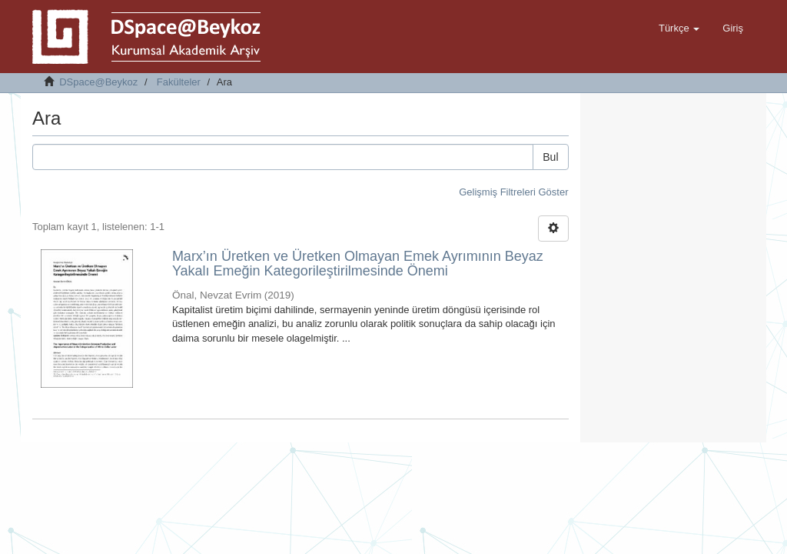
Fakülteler (179, 82)
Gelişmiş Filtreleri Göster (513, 192)
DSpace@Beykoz (98, 82)
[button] (679, 28)
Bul (550, 157)
